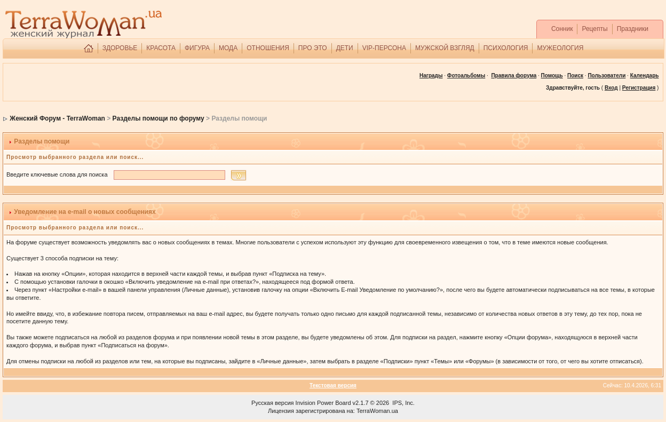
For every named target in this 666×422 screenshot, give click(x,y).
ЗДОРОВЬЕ (120, 48)
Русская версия (272, 403)
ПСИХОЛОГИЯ (505, 48)
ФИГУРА (197, 48)
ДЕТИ (344, 48)
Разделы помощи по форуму (158, 118)
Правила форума (513, 75)
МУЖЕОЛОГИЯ (560, 48)
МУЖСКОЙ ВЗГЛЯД (444, 48)
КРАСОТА (161, 48)
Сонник (562, 29)
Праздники (632, 29)
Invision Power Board (323, 403)
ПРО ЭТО (312, 48)
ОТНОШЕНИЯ (268, 48)
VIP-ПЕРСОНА (384, 48)
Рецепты (594, 29)
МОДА (228, 48)
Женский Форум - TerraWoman (57, 118)
